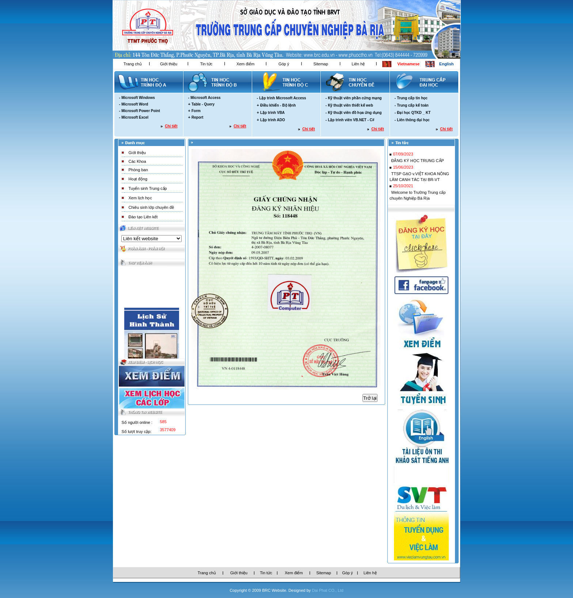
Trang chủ (133, 64)
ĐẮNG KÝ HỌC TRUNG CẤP (417, 162)
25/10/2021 (403, 187)
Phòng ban (138, 170)
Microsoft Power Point (140, 111)
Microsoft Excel (134, 117)
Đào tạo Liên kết (143, 217)
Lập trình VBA (272, 113)
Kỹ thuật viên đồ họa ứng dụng (355, 113)
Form (196, 111)
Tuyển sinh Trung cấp (148, 188)
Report (197, 117)
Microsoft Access (205, 98)
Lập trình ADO (272, 120)
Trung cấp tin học (412, 98)
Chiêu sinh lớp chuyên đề (151, 207)
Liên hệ (358, 64)
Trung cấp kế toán (412, 105)
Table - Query (203, 104)
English (446, 64)
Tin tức (206, 64)
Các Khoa (137, 161)
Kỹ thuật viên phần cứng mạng (355, 98)
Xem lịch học (140, 198)
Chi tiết (171, 126)
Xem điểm (245, 64)
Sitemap (320, 64)
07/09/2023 (403, 156)
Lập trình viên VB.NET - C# (351, 120)
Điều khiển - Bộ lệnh (278, 105)
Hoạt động (138, 179)
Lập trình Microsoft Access (282, 98)
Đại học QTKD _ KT (413, 113)
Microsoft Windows (138, 98)
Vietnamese (408, 64)
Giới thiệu (168, 64)
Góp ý (283, 64)
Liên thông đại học (413, 120)
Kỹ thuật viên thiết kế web (350, 105)
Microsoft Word (134, 104)
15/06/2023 (403, 169)
